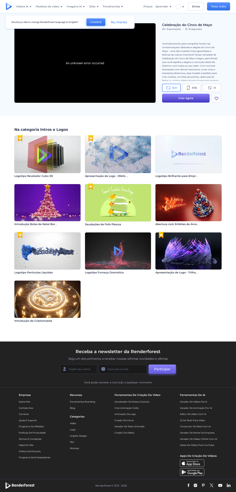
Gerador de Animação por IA (196, 408)
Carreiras (24, 414)
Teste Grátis (218, 6)
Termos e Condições (30, 439)
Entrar (196, 6)
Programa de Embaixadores (34, 457)
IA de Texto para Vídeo (192, 420)
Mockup (74, 448)
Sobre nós (24, 401)
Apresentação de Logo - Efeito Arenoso (111, 176)
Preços (147, 6)
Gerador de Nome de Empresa (197, 432)
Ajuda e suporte (28, 420)
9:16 (191, 88)
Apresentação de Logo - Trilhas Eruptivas (183, 272)
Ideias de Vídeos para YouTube (197, 445)
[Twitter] (211, 486)
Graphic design (78, 435)
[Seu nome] (78, 369)
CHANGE (96, 22)
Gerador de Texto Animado (129, 426)
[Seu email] (123, 369)
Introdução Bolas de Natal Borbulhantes (41, 224)
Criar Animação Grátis (126, 408)
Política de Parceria (30, 451)
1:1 (212, 88)
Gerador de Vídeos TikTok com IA (198, 439)
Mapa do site (26, 445)
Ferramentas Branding (82, 401)
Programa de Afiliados (31, 426)
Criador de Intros (124, 420)
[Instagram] (195, 486)
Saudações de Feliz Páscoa (103, 224)
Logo (73, 429)
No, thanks (119, 22)
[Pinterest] (203, 486)
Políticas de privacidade (32, 432)
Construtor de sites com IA (195, 426)
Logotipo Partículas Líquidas (33, 272)
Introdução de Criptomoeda (33, 320)
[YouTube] (220, 486)
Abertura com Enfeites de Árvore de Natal (183, 224)
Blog (72, 408)
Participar (162, 369)
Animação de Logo (125, 414)
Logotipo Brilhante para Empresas (178, 176)
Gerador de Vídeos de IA (193, 401)
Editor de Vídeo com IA (193, 414)
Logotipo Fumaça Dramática (104, 272)
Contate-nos (26, 408)
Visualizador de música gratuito (132, 401)
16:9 (171, 88)
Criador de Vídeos (124, 432)
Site (72, 442)
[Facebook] (188, 486)
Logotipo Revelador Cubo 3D (33, 176)
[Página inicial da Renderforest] (9, 7)
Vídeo (73, 423)
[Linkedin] (228, 486)
